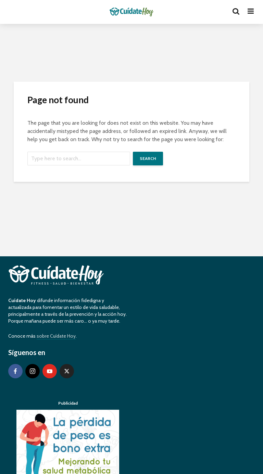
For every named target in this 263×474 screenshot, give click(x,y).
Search (148, 158)
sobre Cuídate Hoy (56, 336)
